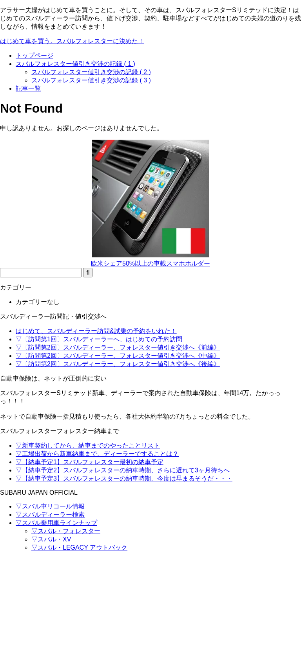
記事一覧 (28, 88)
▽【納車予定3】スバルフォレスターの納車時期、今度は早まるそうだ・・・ (124, 478)
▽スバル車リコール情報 (50, 506)
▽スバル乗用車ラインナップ (56, 522)
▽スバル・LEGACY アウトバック (79, 547)
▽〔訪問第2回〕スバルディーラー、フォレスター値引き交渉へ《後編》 (118, 364)
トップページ (34, 55)
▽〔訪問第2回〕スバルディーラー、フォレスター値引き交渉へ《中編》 (118, 355)
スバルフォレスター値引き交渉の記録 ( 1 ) (75, 63)
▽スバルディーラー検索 (50, 514)
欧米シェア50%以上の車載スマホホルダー (150, 263)
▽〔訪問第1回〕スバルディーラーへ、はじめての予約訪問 (99, 339)
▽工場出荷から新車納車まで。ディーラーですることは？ (97, 453)
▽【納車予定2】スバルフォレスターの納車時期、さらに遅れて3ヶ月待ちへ (123, 470)
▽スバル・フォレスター (65, 531)
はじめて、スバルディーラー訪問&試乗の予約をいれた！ (96, 331)
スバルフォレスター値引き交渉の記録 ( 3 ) (91, 80)
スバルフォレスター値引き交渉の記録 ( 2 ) (91, 72)
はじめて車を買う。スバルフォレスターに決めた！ (72, 41)
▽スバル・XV (51, 539)
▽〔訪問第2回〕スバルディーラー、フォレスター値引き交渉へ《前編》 (118, 347)
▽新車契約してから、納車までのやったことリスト (88, 445)
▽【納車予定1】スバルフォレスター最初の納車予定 (89, 462)
